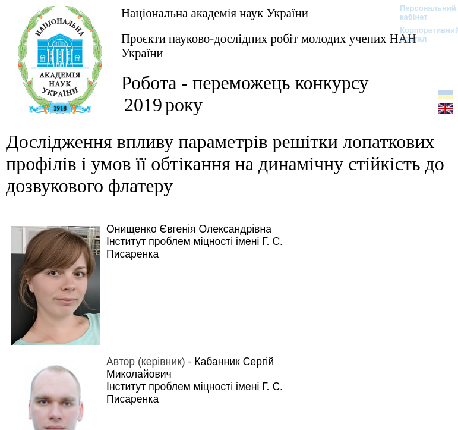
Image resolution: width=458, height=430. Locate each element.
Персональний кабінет (422, 12)
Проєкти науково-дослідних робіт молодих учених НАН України (268, 45)
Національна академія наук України (214, 13)
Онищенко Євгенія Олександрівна (188, 229)
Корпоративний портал (422, 34)
